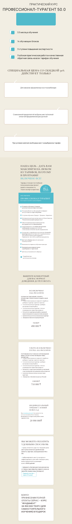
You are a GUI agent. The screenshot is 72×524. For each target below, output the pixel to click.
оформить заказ (36, 331)
